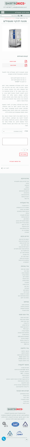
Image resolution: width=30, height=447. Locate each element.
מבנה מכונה (13, 61)
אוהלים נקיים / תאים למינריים (21, 248)
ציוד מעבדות (24, 202)
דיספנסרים (26, 262)
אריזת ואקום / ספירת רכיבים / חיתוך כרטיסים (17, 379)
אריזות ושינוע (25, 325)
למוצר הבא (5, 168)
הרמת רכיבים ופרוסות (23, 381)
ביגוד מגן (26, 286)
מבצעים (27, 185)
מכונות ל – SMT (24, 373)
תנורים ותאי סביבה (22, 391)
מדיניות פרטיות (25, 194)
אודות (27, 183)
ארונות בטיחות (25, 217)
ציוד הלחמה (25, 348)
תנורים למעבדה (25, 399)
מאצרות (27, 232)
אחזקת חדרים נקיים (24, 260)
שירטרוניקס (25, 178)
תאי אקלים (26, 395)
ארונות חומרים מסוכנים (23, 211)
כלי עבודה (26, 323)
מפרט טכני (13, 65)
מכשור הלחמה (25, 351)
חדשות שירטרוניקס (24, 191)
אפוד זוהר (26, 271)
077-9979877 (8, 7)
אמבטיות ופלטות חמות (23, 355)
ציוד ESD (26, 344)
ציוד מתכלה (26, 254)
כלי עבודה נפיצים (24, 340)
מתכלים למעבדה (24, 215)
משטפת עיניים (25, 273)
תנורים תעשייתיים (24, 393)
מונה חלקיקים (25, 383)
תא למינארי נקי (25, 250)
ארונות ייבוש (26, 377)
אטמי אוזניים (26, 280)
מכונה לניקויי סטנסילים (15, 21)
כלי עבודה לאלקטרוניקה (22, 386)
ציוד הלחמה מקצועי (24, 360)
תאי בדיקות (26, 403)
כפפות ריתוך (26, 276)
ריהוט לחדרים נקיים (24, 246)
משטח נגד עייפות (24, 209)
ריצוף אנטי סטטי (24, 317)
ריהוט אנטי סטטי (24, 327)
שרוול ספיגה (26, 284)
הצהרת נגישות (25, 196)
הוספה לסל (23, 154)
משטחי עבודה (25, 330)
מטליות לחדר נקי (24, 252)
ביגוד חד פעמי (25, 224)
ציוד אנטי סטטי (24, 314)
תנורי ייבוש (26, 397)
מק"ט (26, 131)
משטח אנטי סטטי (24, 319)
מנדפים (26, 302)
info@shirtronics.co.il (19, 7)
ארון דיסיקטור (25, 226)
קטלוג (27, 187)
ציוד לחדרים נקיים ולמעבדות (21, 181)
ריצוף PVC (26, 328)
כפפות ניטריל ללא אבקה (22, 222)
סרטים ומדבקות (25, 342)
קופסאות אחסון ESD (23, 336)
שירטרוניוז (26, 192)
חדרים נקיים (25, 236)
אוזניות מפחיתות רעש (23, 295)
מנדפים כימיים (25, 304)
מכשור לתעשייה (23, 365)
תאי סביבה (26, 401)
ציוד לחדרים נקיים (24, 243)
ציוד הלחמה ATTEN (23, 358)
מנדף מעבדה (25, 310)
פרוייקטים (26, 189)
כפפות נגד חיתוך (25, 297)
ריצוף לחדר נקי (25, 256)
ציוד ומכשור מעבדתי (20, 18)
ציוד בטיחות (25, 266)
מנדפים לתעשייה (24, 308)
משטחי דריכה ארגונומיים (23, 207)
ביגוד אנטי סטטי (25, 321)
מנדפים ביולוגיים (25, 306)
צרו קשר (26, 198)
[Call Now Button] (4, 439)
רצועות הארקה (25, 338)
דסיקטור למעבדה (24, 371)
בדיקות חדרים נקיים (24, 241)
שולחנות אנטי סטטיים (23, 332)
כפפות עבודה (25, 274)
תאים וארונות (25, 375)
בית (27, 18)
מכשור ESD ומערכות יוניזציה (21, 369)
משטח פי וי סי (25, 230)
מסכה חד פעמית (24, 294)
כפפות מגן (26, 219)
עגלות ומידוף (25, 334)
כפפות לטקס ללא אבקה (22, 220)
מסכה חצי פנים (25, 269)
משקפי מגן (26, 290)
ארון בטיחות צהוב (24, 228)
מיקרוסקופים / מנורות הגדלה (21, 384)
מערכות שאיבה (25, 367)
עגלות (27, 213)
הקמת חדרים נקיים (24, 239)
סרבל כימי (26, 292)
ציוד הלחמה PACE (24, 356)
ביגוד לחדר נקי (25, 245)
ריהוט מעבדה (25, 205)
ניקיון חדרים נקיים (24, 258)
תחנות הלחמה (25, 353)
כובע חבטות (26, 278)
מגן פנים (27, 288)
